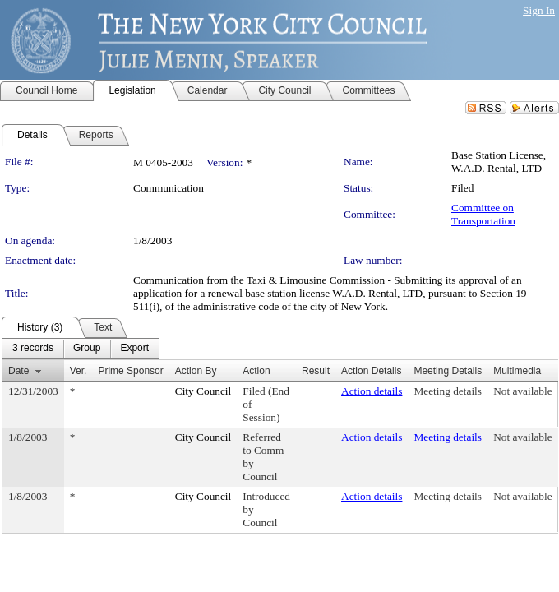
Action (256, 371)
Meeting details (447, 391)
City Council (203, 391)
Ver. (78, 371)
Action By (196, 371)
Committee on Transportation (483, 214)
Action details (371, 391)
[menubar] (80, 348)
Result (316, 371)
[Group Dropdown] (86, 348)
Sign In (539, 10)
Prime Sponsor (130, 371)
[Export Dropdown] (134, 348)
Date (18, 371)
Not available (522, 391)
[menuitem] (32, 348)
